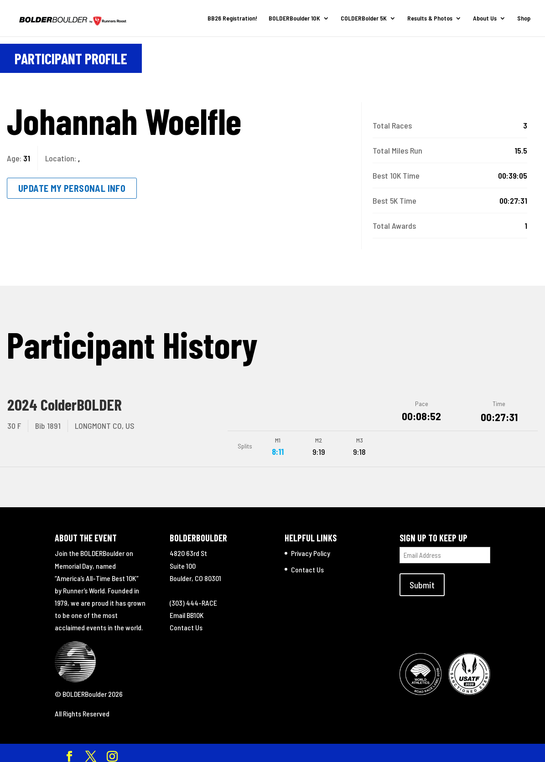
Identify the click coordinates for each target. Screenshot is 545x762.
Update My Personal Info (71, 188)
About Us (485, 18)
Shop (523, 18)
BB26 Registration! (232, 18)
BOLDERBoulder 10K (294, 18)
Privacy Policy (310, 548)
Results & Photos (429, 18)
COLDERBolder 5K (364, 18)
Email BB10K (187, 610)
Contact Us (186, 622)
